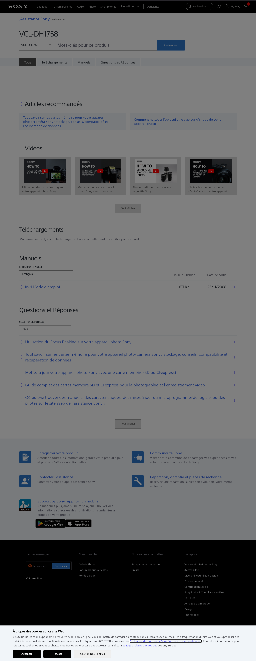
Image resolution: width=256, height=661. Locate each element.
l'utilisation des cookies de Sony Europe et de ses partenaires (166, 641)
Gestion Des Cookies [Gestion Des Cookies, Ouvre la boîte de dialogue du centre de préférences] (92, 654)
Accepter (26, 654)
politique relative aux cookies (139, 645)
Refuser (57, 654)
